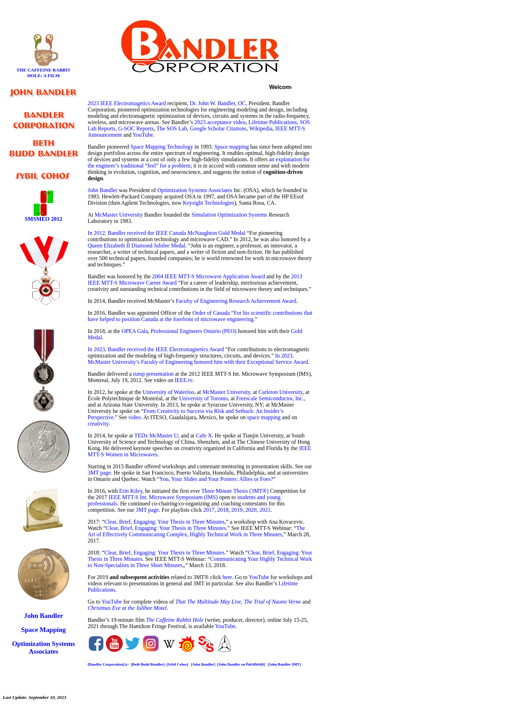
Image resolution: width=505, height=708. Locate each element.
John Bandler (102, 190)
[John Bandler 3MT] (285, 664)
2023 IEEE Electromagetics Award (127, 103)
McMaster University (119, 215)
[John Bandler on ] (241, 664)
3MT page (99, 473)
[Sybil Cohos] (177, 664)
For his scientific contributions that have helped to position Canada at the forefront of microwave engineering (200, 316)
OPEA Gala (134, 331)
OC (241, 103)
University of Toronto (203, 398)
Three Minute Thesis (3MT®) (235, 491)
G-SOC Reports (136, 128)
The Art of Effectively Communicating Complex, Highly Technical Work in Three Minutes (196, 531)
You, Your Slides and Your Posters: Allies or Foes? (216, 479)
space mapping (264, 417)
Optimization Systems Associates (194, 190)
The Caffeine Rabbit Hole (174, 620)
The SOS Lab (171, 128)
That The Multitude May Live (208, 602)
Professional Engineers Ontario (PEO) (194, 331)
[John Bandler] (203, 664)
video (134, 417)
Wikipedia (260, 128)
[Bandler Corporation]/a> (109, 664)
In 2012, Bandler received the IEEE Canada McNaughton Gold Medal (166, 233)
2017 (208, 510)
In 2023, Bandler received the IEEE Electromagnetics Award (156, 349)
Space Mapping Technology (161, 147)
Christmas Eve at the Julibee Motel (127, 608)
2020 (250, 510)
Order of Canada (212, 313)
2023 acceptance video (219, 122)
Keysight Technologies (208, 203)
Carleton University (280, 392)
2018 (222, 510)
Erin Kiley (130, 491)
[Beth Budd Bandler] (148, 664)
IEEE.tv (183, 380)
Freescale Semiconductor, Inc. (270, 398)
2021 (264, 510)
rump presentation (153, 374)
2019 (236, 510)
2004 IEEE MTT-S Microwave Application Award (208, 276)
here (227, 577)
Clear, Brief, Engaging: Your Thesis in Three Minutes (165, 522)
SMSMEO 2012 (43, 219)
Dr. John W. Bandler (212, 103)
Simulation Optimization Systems (229, 215)
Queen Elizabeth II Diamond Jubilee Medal (137, 246)
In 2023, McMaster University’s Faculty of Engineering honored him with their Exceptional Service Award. (198, 359)
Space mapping (231, 147)
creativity (98, 424)
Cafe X (204, 435)
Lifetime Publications (272, 122)
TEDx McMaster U (156, 435)
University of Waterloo (168, 392)
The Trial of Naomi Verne (272, 602)
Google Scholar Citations (218, 128)
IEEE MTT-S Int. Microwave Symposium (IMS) (163, 497)
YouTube (143, 135)
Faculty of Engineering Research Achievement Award (236, 301)
